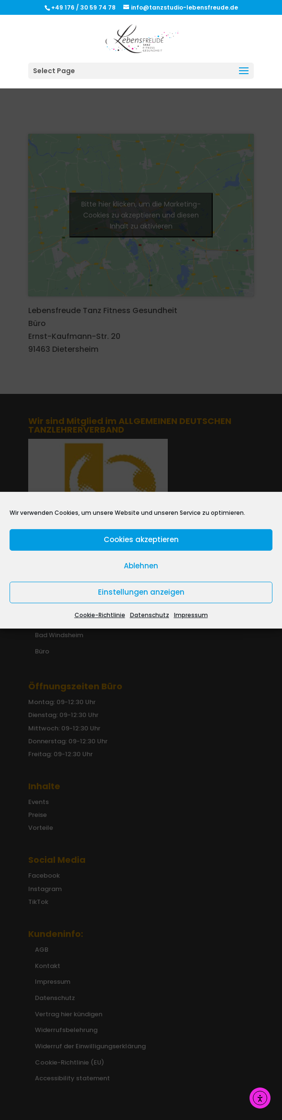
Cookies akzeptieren (141, 539)
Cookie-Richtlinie (100, 614)
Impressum (191, 614)
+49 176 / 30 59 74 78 (84, 7)
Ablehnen (141, 566)
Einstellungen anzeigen (141, 592)
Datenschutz (149, 614)
